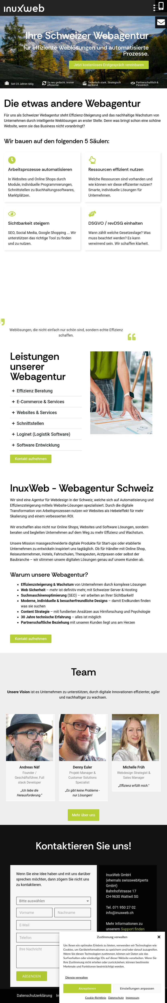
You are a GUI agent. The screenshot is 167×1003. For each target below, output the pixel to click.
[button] (159, 937)
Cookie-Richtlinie (95, 997)
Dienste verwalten (76, 977)
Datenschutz (116, 997)
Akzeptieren (87, 988)
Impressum (132, 997)
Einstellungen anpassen (137, 988)
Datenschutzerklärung (34, 995)
